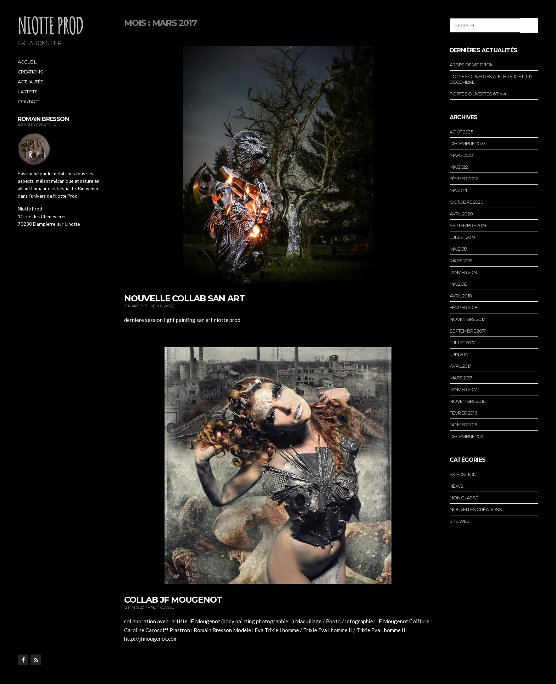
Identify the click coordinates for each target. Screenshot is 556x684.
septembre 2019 (468, 225)
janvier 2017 (463, 389)
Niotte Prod (50, 25)
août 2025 (461, 132)
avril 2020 (461, 214)
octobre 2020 (466, 202)
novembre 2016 (467, 401)
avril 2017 (460, 366)
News (456, 486)
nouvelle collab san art (184, 298)
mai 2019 (458, 249)
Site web (460, 521)
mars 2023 (461, 155)
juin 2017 (459, 354)
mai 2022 (459, 167)
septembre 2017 (467, 331)
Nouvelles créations (476, 509)
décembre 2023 (468, 143)
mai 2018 (459, 284)
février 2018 (463, 307)
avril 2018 (461, 296)
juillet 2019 (462, 237)
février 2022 (464, 178)
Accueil (27, 62)
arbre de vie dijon (471, 64)
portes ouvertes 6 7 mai (478, 94)
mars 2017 (461, 378)
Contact (28, 101)
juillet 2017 (462, 342)
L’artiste (27, 91)
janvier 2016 (463, 424)
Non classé (162, 305)
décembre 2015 (467, 436)
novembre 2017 (467, 319)
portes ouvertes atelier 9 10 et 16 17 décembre (491, 79)
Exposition (463, 474)
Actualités (31, 81)
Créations (30, 72)
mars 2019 (461, 260)
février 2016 (463, 413)
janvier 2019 (463, 272)
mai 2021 (458, 190)
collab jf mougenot (173, 600)
